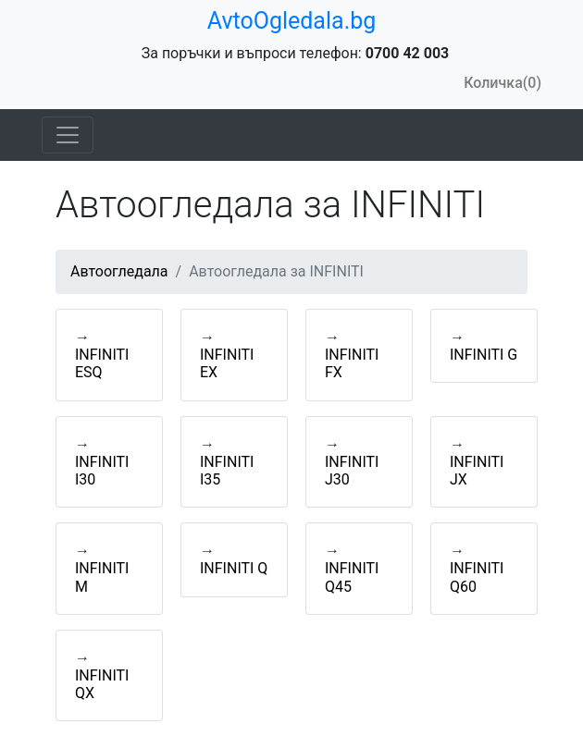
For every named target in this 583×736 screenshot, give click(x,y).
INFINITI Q (233, 568)
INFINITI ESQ (102, 363)
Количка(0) (502, 83)
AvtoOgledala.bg (292, 20)
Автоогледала (119, 271)
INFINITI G (483, 354)
